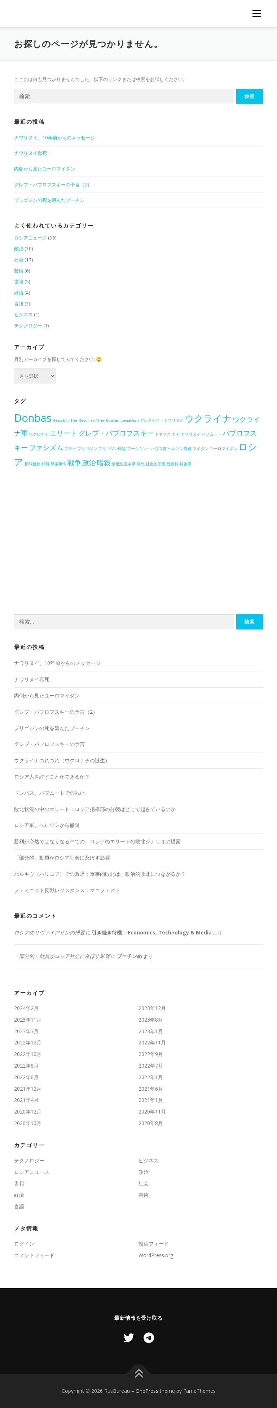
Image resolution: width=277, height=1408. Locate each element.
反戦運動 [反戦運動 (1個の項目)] (32, 463)
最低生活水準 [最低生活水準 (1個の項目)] (124, 463)
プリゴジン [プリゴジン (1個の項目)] (87, 448)
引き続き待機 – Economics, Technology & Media (152, 932)
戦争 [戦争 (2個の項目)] (74, 462)
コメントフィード (34, 1255)
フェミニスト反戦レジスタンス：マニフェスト (67, 890)
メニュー (256, 13)
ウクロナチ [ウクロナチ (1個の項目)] (39, 434)
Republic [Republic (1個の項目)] (61, 420)
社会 (18, 259)
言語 (18, 303)
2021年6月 (150, 1088)
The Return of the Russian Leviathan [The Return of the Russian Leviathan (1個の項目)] (105, 420)
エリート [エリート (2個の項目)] (63, 433)
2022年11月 (152, 1042)
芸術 (18, 270)
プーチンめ (129, 956)
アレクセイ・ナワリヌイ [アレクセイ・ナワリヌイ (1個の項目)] (162, 420)
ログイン (24, 1243)
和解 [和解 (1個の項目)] (45, 463)
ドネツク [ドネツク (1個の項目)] (163, 434)
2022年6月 (26, 1077)
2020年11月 (152, 1111)
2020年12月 (27, 1111)
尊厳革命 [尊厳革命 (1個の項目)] (58, 463)
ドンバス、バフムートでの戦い (49, 792)
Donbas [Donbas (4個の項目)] (33, 418)
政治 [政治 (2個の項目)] (89, 462)
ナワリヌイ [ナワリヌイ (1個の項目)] (191, 434)
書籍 (18, 281)
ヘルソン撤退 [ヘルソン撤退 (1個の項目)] (180, 448)
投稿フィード (153, 1243)
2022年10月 (27, 1054)
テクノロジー (28, 325)
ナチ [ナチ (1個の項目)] (176, 434)
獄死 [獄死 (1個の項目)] (141, 463)
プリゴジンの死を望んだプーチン (49, 200)
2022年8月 (26, 1065)
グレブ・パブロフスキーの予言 (49, 744)
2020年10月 (27, 1123)
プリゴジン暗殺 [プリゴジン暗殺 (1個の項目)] (112, 448)
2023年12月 (152, 1008)
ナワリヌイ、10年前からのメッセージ (54, 137)
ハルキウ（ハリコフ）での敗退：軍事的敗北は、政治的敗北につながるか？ (100, 873)
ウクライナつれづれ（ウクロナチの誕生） (62, 760)
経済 (18, 292)
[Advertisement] (138, 548)
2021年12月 (27, 1088)
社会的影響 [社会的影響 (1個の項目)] (156, 463)
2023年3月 (26, 1031)
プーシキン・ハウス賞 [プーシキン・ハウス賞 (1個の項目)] (147, 448)
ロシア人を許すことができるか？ (52, 776)
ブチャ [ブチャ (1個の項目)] (70, 448)
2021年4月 (26, 1100)
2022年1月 (150, 1077)
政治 (18, 248)
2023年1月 (150, 1031)
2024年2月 (26, 1008)
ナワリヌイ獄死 (30, 153)
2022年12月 (27, 1042)
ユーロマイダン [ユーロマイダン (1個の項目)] (223, 448)
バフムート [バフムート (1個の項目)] (211, 434)
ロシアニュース (30, 237)
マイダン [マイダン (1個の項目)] (200, 448)
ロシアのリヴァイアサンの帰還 (49, 932)
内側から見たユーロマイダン (44, 168)
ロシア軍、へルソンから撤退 (47, 825)
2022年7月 (150, 1065)
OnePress (147, 1390)
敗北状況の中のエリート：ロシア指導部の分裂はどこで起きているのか (95, 809)
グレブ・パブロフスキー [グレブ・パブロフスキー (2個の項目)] (116, 433)
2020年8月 (150, 1123)
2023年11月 (27, 1019)
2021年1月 (150, 1100)
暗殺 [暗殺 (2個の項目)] (104, 462)
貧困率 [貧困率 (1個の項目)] (186, 463)
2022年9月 (150, 1054)
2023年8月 (150, 1019)
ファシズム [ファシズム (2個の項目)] (46, 447)
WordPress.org (155, 1255)
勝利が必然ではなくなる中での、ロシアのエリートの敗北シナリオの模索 (97, 841)
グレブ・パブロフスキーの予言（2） (53, 184)
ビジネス (23, 314)
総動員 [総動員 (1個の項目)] (173, 463)
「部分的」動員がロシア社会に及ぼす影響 (62, 857)
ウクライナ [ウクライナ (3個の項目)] (208, 418)
